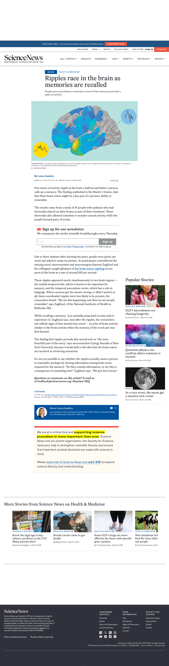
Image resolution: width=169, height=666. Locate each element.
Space (160, 59)
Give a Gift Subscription (108, 624)
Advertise (126, 628)
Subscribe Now (115, 44)
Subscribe (103, 618)
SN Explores (121, 49)
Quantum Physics (135, 346)
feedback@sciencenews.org (54, 381)
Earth (128, 59)
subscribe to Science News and (73, 462)
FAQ (124, 618)
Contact (126, 631)
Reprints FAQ (81, 381)
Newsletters (127, 621)
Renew (102, 621)
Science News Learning (41, 637)
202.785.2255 (134, 645)
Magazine (83, 49)
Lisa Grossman (133, 400)
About (107, 49)
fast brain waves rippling (89, 269)
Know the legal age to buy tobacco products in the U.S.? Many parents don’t (29, 538)
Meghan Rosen (61, 542)
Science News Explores (15, 637)
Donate (161, 49)
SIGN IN (149, 49)
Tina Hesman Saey (104, 545)
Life (115, 59)
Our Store (138, 49)
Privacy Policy (78, 247)
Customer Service (106, 628)
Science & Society (22, 531)
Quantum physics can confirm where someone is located (143, 353)
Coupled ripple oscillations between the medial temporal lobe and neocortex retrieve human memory (81, 395)
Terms (68, 247)
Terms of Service (147, 645)
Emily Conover (133, 360)
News (51, 72)
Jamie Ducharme (134, 318)
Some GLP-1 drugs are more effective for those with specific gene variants (113, 538)
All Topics (68, 59)
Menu (96, 49)
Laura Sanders (46, 176)
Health (86, 59)
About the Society (153, 618)
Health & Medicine (69, 72)
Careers (149, 628)
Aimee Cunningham (22, 545)
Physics (144, 59)
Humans (101, 59)
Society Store (151, 621)
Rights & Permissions (131, 624)
